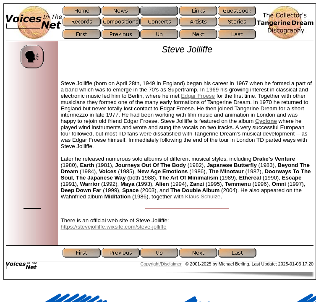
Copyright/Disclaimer (161, 263)
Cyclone (266, 121)
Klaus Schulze (202, 196)
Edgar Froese (198, 96)
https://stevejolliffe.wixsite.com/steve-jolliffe (114, 227)
